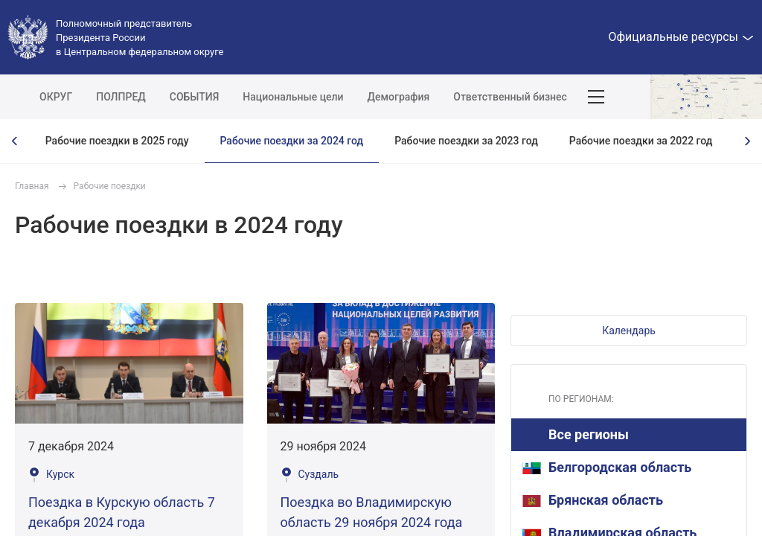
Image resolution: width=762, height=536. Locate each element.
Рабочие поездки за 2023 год (466, 141)
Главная (32, 186)
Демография (399, 97)
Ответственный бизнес (510, 97)
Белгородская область (606, 467)
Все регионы (588, 434)
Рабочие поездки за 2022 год (641, 141)
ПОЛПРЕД (121, 97)
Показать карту (706, 96)
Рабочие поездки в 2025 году (117, 141)
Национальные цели (293, 97)
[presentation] (15, 141)
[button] (628, 330)
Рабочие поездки (110, 186)
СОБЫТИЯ (195, 97)
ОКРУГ (55, 97)
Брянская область (592, 500)
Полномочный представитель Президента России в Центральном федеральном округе (139, 37)
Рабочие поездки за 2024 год (292, 141)
